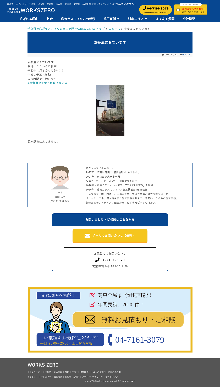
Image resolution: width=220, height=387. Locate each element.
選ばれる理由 (29, 19)
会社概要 (189, 19)
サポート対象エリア (81, 372)
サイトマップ (112, 376)
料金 (50, 19)
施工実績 (58, 372)
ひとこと (186, 54)
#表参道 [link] (33, 83)
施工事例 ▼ (111, 19)
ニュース (114, 28)
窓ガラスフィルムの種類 (78, 19)
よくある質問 (165, 19)
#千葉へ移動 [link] (47, 83)
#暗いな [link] (62, 83)
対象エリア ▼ (137, 19)
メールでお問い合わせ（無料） (110, 236)
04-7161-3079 (110, 260)
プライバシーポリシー (92, 376)
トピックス (33, 376)
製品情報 (58, 376)
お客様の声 (46, 376)
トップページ (34, 372)
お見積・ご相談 (72, 376)
